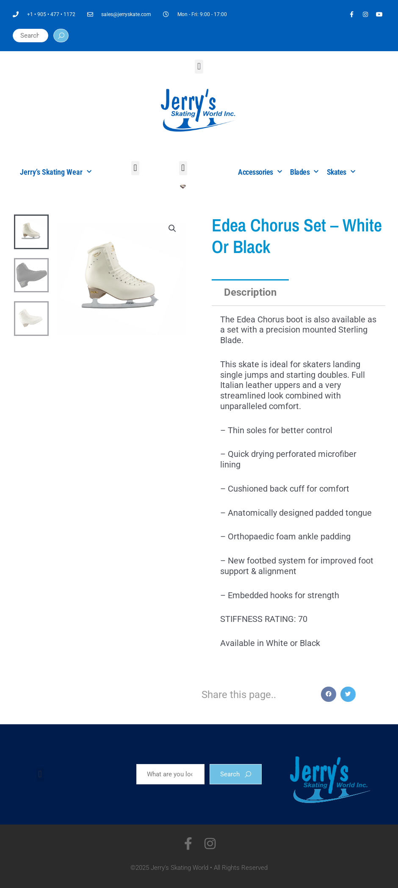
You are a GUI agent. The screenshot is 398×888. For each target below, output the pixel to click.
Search (235, 774)
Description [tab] (250, 292)
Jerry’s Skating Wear (55, 172)
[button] (199, 67)
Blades (304, 172)
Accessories (260, 172)
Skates (341, 172)
